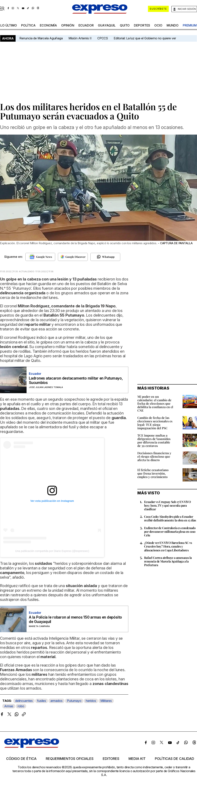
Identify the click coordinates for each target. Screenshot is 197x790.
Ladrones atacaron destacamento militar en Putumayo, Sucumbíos (76, 380)
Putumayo (74, 701)
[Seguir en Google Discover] (73, 257)
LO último (8, 25)
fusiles (41, 701)
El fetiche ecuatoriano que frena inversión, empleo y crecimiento (153, 473)
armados (56, 701)
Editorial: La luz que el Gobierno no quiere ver (145, 38)
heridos (91, 701)
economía (48, 25)
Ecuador (86, 25)
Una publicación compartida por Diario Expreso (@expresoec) (52, 551)
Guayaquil (107, 25)
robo (21, 706)
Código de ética (21, 758)
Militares (106, 701)
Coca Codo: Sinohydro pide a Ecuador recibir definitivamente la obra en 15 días (170, 518)
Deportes (142, 25)
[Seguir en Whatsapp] (105, 257)
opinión (67, 25)
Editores (111, 758)
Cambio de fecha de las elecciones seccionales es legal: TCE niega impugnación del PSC (154, 423)
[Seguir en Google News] (40, 257)
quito (125, 25)
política (28, 25)
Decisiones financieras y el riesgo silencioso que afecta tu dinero (154, 456)
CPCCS (102, 38)
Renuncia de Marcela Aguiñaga (41, 38)
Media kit (137, 758)
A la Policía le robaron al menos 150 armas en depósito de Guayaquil (75, 619)
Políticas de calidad (174, 758)
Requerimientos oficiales (69, 758)
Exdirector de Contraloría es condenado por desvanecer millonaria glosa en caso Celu (169, 531)
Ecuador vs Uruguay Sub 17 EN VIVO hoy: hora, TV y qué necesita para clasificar (167, 505)
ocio (158, 25)
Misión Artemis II (80, 38)
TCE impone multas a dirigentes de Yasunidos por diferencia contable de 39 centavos (153, 440)
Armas (8, 706)
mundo (173, 25)
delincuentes (24, 701)
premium (190, 25)
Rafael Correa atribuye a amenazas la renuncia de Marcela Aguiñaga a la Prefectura (168, 561)
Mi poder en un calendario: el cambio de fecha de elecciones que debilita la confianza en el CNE (155, 403)
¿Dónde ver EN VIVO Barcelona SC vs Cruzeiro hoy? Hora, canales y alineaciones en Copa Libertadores (168, 546)
